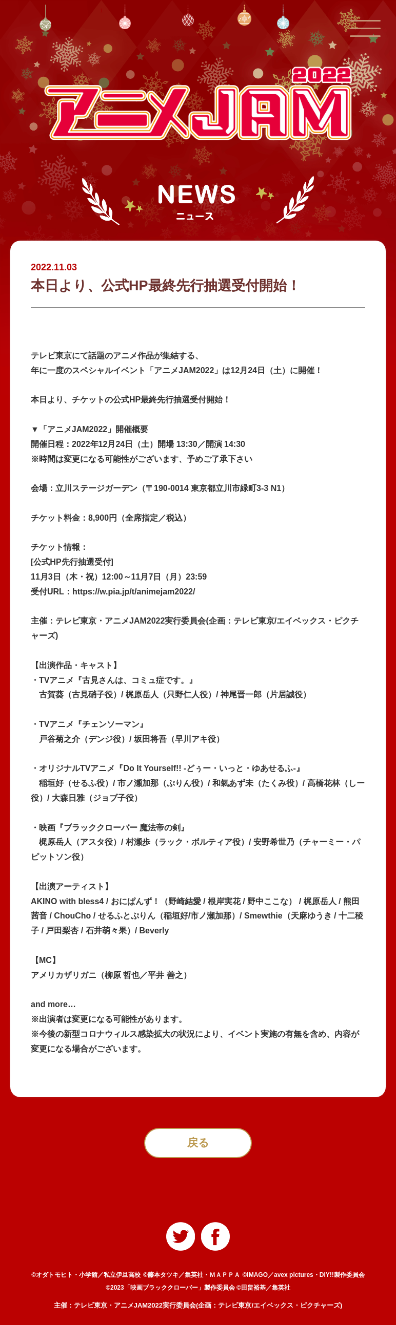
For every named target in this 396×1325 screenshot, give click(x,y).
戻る (198, 1144)
